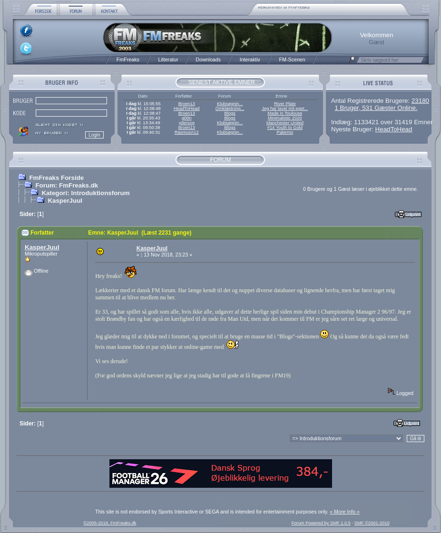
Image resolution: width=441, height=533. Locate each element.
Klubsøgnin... (230, 103)
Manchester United (285, 122)
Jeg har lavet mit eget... (285, 108)
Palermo (284, 132)
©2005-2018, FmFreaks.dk (109, 523)
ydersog (187, 122)
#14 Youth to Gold (285, 127)
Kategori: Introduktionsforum (85, 193)
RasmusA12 (187, 132)
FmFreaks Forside (56, 177)
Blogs (229, 113)
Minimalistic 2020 (285, 118)
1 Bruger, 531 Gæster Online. (375, 107)
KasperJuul (65, 200)
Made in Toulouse (284, 113)
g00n (187, 118)
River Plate (285, 103)
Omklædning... (230, 108)
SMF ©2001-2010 (372, 523)
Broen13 (186, 103)
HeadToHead (186, 108)
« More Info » (345, 511)
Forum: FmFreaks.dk (66, 185)
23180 (420, 100)
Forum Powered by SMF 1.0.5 (321, 523)
